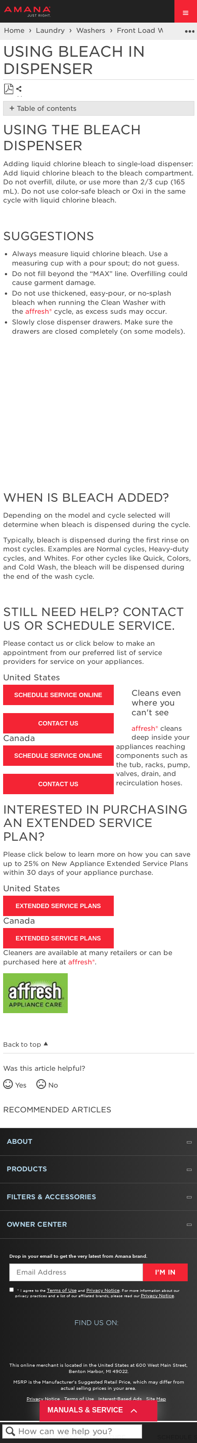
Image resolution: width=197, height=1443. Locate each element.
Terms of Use (62, 1290)
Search (10, 1432)
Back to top (22, 1044)
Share (21, 96)
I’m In (165, 1272)
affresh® (38, 312)
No (53, 1085)
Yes (21, 1085)
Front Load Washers (153, 31)
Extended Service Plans (58, 905)
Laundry (51, 31)
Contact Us (58, 723)
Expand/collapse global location (189, 28)
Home (15, 31)
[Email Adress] (76, 1272)
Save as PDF (9, 89)
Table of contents (47, 109)
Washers (92, 31)
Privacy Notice (103, 1290)
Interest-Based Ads (120, 1398)
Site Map (156, 1398)
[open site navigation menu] (185, 11)
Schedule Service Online (58, 694)
